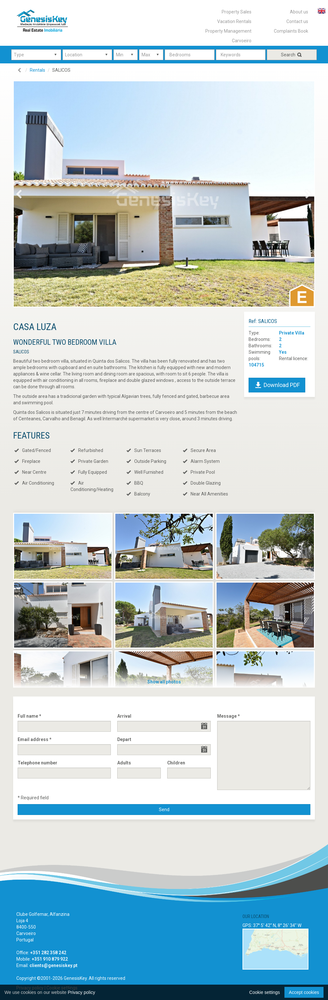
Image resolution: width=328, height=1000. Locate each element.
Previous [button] (25, 195)
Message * (228, 716)
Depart (124, 739)
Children (176, 762)
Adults (124, 762)
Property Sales (236, 11)
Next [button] (312, 195)
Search (292, 54)
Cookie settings (264, 992)
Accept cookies (304, 992)
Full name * (29, 716)
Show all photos (164, 681)
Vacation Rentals (234, 21)
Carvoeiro (241, 40)
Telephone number (37, 762)
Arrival (124, 716)
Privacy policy (81, 992)
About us (299, 11)
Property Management (228, 31)
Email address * (34, 739)
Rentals (37, 70)
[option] (164, 194)
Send (164, 809)
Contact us (297, 21)
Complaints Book (291, 31)
